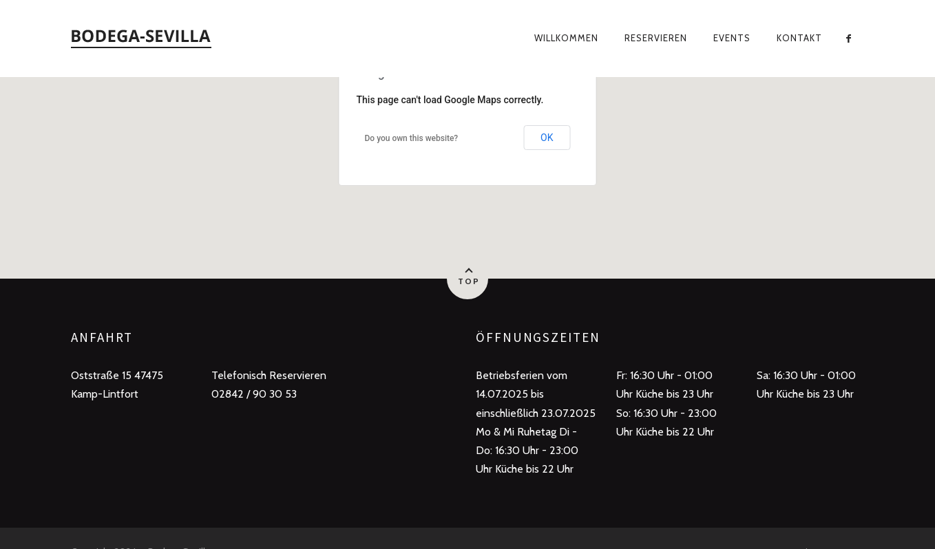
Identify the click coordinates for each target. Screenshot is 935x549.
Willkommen (566, 37)
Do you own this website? (412, 138)
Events (731, 37)
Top (469, 281)
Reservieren (655, 37)
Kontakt (799, 37)
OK (546, 137)
